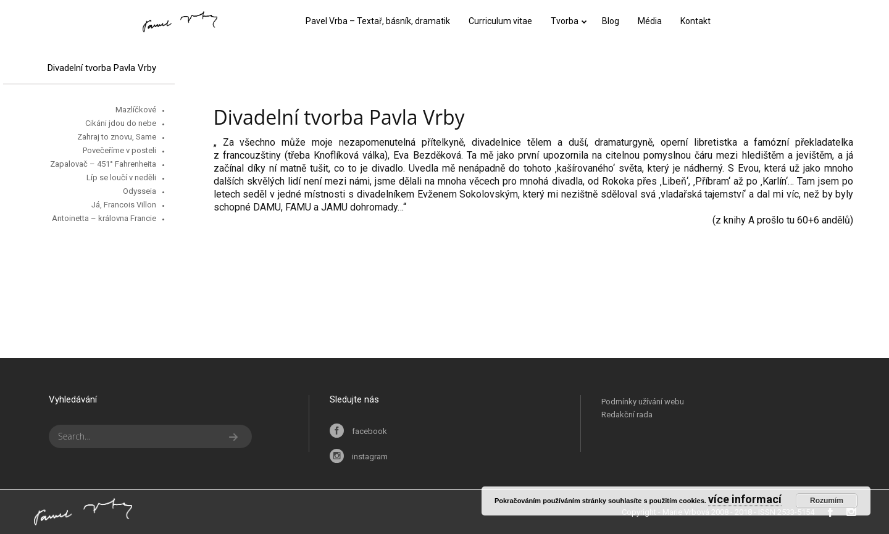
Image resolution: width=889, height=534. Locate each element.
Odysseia (139, 191)
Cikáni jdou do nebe (120, 123)
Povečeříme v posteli (119, 150)
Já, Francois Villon (123, 204)
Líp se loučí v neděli (121, 177)
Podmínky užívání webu (642, 401)
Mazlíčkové (135, 109)
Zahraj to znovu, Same (116, 136)
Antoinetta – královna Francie (104, 218)
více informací (745, 499)
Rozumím (826, 500)
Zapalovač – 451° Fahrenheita (103, 164)
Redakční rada (627, 414)
